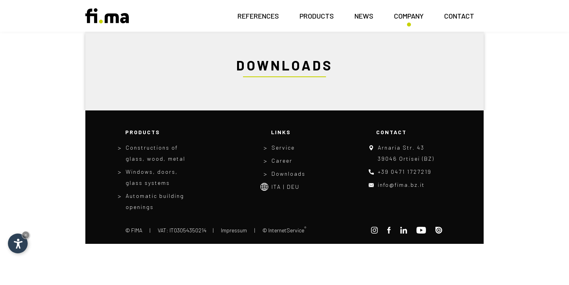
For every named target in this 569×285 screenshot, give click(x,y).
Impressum (234, 230)
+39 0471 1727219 (404, 171)
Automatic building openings (155, 201)
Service (283, 147)
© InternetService (284, 230)
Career (281, 160)
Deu (293, 186)
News (363, 18)
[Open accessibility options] (18, 243)
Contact (459, 18)
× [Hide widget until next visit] (25, 235)
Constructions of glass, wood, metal (155, 153)
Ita (276, 186)
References (258, 18)
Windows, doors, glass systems (152, 177)
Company (409, 18)
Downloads (288, 173)
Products (317, 18)
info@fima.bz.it (401, 184)
